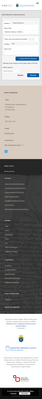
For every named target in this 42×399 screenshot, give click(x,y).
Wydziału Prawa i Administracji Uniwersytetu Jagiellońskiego (21, 325)
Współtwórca (9, 234)
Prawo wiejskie (9, 205)
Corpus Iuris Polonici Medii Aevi (15, 184)
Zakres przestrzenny (11, 247)
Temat (7, 239)
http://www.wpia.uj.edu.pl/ (14, 145)
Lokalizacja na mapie (11, 251)
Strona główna (9, 171)
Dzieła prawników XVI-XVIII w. (14, 192)
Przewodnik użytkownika (12, 278)
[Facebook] (6, 151)
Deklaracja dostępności (12, 282)
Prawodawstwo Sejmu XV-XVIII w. (15, 188)
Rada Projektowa (10, 274)
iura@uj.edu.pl (9, 133)
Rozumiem (24, 393)
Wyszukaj (33, 75)
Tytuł (6, 226)
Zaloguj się (8, 299)
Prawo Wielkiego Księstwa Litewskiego (16, 209)
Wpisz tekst (7, 28)
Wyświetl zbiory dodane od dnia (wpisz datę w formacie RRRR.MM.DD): (20, 65)
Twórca (7, 230)
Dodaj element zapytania (27, 58)
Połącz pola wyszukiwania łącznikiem (15, 39)
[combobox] (24, 22)
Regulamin (8, 265)
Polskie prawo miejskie (12, 196)
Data (6, 243)
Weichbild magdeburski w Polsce (15, 201)
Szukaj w (7, 23)
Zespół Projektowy (10, 270)
